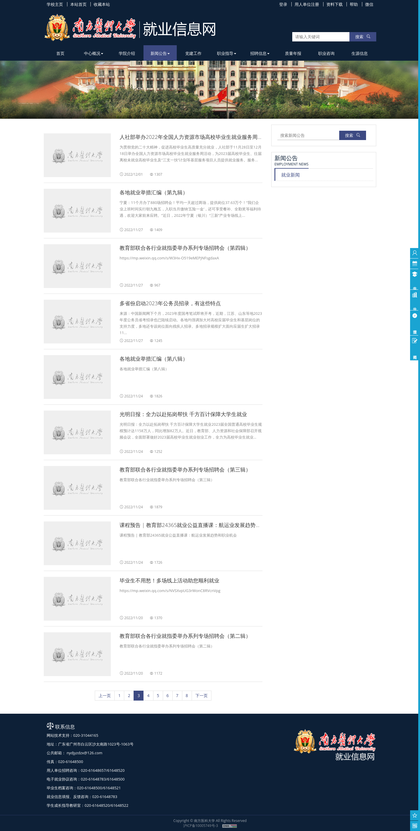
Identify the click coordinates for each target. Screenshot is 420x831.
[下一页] (201, 696)
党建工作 (193, 53)
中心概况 (93, 53)
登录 (283, 4)
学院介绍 (127, 53)
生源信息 (359, 53)
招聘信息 (260, 53)
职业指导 (226, 53)
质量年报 (293, 53)
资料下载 (334, 4)
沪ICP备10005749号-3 (200, 825)
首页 (60, 53)
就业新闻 (290, 175)
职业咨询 (326, 53)
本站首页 (78, 4)
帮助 (354, 4)
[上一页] (105, 696)
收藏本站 (102, 4)
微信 (369, 4)
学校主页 (55, 4)
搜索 (362, 36)
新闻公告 (160, 53)
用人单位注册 (307, 4)
